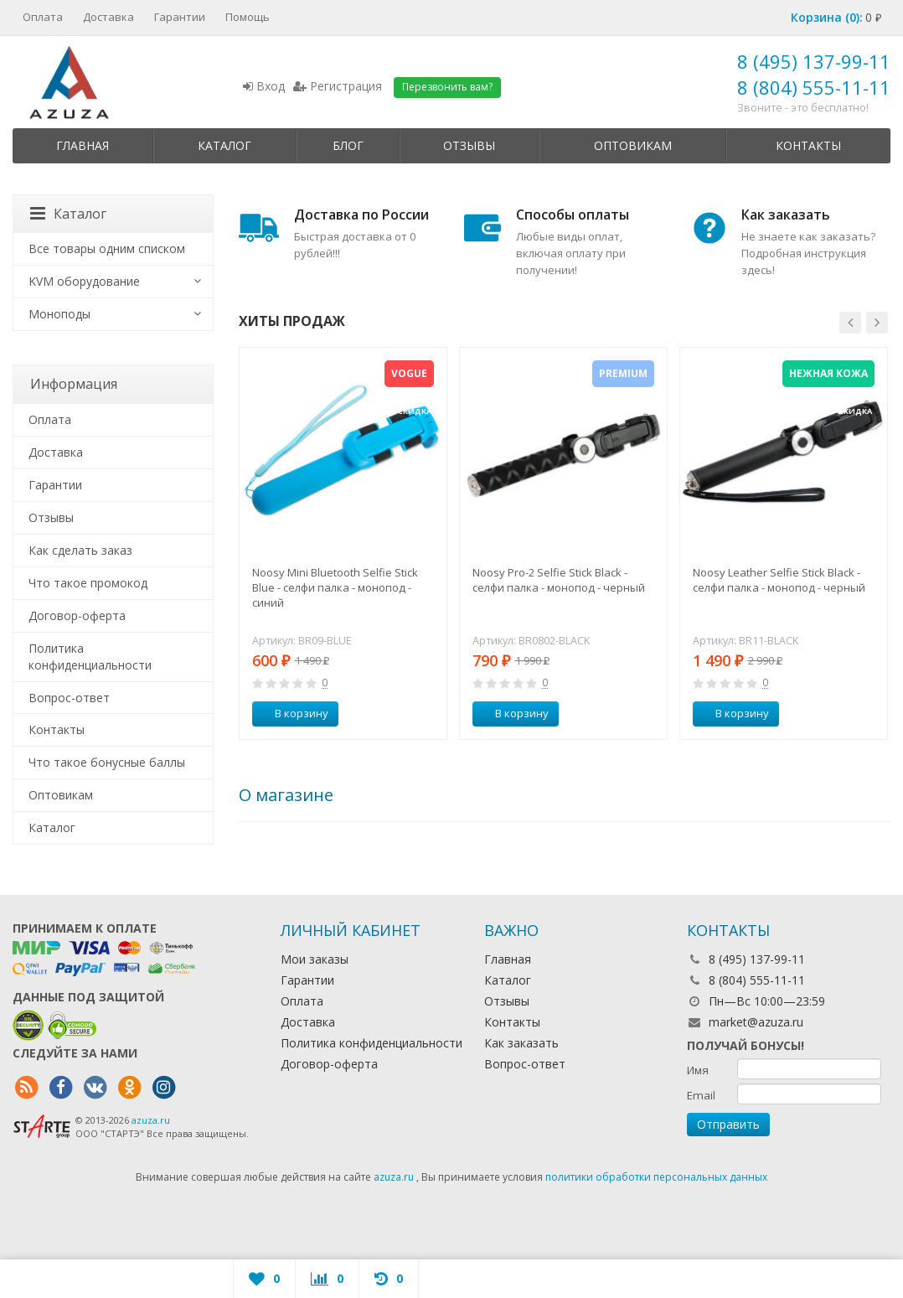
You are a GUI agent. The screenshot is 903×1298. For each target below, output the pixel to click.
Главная (82, 145)
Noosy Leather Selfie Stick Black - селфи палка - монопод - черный (779, 580)
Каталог (224, 145)
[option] (343, 543)
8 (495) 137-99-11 (813, 61)
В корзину (292, 713)
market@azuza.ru (756, 1022)
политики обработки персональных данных (656, 1177)
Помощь (247, 16)
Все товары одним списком (106, 248)
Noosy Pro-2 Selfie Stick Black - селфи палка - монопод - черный (558, 580)
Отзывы (469, 145)
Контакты (808, 145)
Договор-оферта (77, 615)
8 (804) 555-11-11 (813, 87)
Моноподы (59, 314)
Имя (698, 1070)
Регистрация (337, 86)
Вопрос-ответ (69, 698)
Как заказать (521, 1043)
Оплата (43, 16)
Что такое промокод (87, 583)
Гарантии (179, 16)
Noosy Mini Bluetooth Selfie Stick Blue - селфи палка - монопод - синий (335, 587)
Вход (264, 86)
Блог (348, 145)
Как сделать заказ (80, 550)
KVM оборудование (84, 281)
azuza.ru (151, 1120)
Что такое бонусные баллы (106, 762)
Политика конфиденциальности (90, 656)
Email (701, 1095)
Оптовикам (633, 145)
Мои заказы (314, 959)
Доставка (108, 16)
